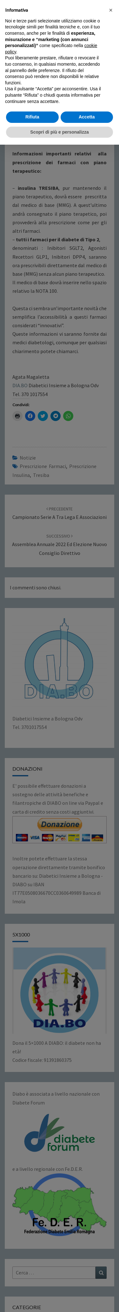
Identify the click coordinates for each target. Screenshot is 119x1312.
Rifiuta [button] (32, 1284)
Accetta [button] (87, 1284)
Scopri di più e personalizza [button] (59, 1299)
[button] (111, 1177)
